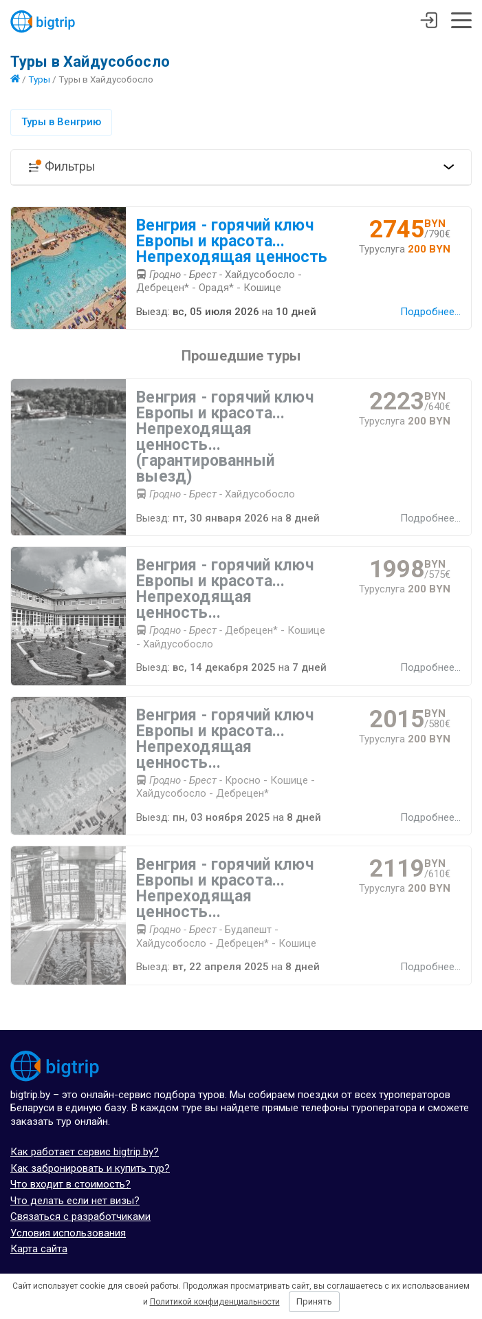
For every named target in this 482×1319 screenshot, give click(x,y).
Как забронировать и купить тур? (90, 1168)
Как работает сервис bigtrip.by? (84, 1152)
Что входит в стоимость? (70, 1184)
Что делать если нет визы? (75, 1200)
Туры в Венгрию (61, 122)
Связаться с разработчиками (80, 1216)
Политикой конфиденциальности (215, 1302)
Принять (314, 1301)
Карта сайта (38, 1249)
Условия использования (68, 1233)
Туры (39, 79)
